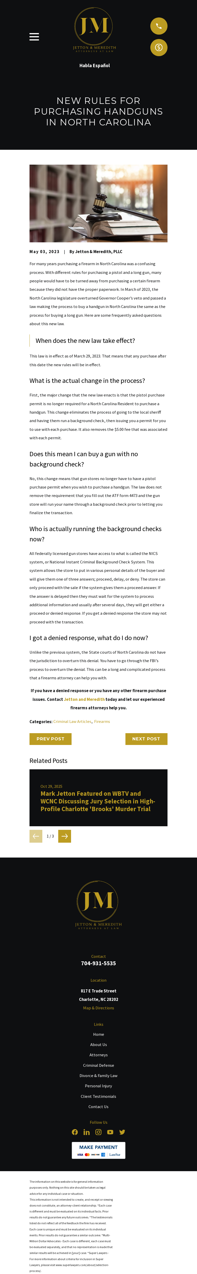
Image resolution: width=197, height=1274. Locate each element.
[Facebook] (75, 1132)
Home (98, 1034)
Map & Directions (98, 1008)
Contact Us (98, 1106)
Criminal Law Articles (72, 721)
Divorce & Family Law (98, 1075)
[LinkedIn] (87, 1132)
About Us (98, 1044)
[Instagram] (98, 1132)
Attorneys (99, 1055)
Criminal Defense (98, 1065)
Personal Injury (98, 1086)
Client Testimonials (98, 1096)
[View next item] (64, 836)
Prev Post (51, 738)
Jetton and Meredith (84, 699)
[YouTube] (110, 1132)
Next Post (146, 738)
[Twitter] (122, 1132)
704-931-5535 (98, 963)
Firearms (102, 721)
